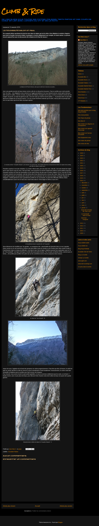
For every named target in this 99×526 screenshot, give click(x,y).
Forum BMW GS (83, 246)
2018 (81, 170)
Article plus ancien (66, 506)
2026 (81, 153)
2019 (81, 168)
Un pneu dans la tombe (84, 266)
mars (83, 205)
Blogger (60, 522)
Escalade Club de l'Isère (85, 251)
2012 (81, 226)
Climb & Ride (22, 11)
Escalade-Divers (82, 80)
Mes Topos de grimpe (84, 118)
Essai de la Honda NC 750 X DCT (86, 210)
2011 (81, 228)
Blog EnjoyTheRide (83, 248)
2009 (81, 233)
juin (83, 197)
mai (83, 200)
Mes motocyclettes (83, 115)
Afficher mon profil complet (85, 65)
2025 (81, 155)
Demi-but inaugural (84, 218)
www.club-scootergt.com (85, 263)
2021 (81, 163)
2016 (81, 175)
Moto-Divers (81, 95)
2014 (81, 180)
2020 (81, 165)
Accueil (37, 506)
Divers (80, 74)
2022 (81, 160)
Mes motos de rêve (83, 143)
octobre (84, 187)
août (83, 192)
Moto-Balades (82, 92)
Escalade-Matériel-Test (84, 89)
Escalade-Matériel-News (85, 86)
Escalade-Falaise (13, 451)
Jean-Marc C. (84, 40)
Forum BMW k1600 (83, 243)
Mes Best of (81, 121)
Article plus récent (9, 506)
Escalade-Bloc (82, 77)
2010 (81, 230)
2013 (81, 223)
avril (83, 202)
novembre (85, 185)
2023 (81, 158)
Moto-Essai (81, 98)
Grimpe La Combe (83, 258)
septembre (85, 190)
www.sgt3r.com (82, 261)
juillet (83, 195)
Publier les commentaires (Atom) (41, 511)
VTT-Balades (82, 101)
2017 (81, 173)
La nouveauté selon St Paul (85, 214)
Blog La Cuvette (82, 255)
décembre (85, 182)
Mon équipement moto (84, 137)
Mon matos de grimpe (84, 140)
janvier (84, 207)
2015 (81, 178)
